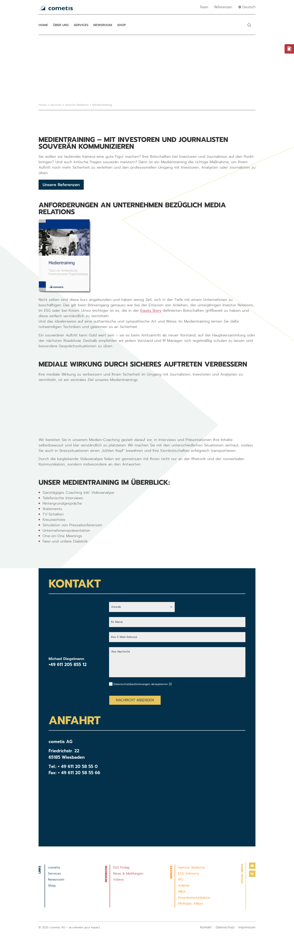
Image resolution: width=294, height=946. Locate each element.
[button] (249, 25)
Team (204, 7)
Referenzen (223, 7)
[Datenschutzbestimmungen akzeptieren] (170, 684)
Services (81, 25)
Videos (118, 879)
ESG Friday (121, 867)
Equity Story (150, 310)
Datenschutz (225, 927)
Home (43, 25)
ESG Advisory (188, 873)
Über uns (61, 25)
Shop (121, 25)
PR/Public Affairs (190, 903)
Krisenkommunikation (194, 897)
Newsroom (102, 25)
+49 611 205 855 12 (68, 664)
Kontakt (206, 927)
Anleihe (184, 885)
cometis (54, 867)
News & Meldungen (128, 873)
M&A (182, 891)
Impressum (247, 927)
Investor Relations (77, 105)
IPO (180, 879)
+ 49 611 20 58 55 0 (78, 766)
